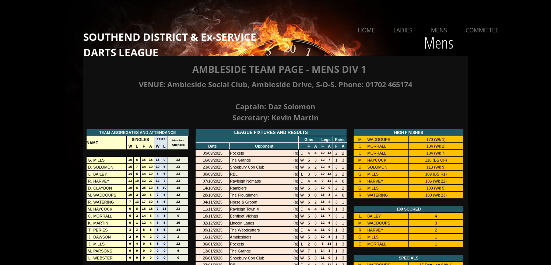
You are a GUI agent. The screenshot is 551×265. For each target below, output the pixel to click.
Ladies (403, 30)
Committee (482, 30)
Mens (439, 30)
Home (366, 30)
